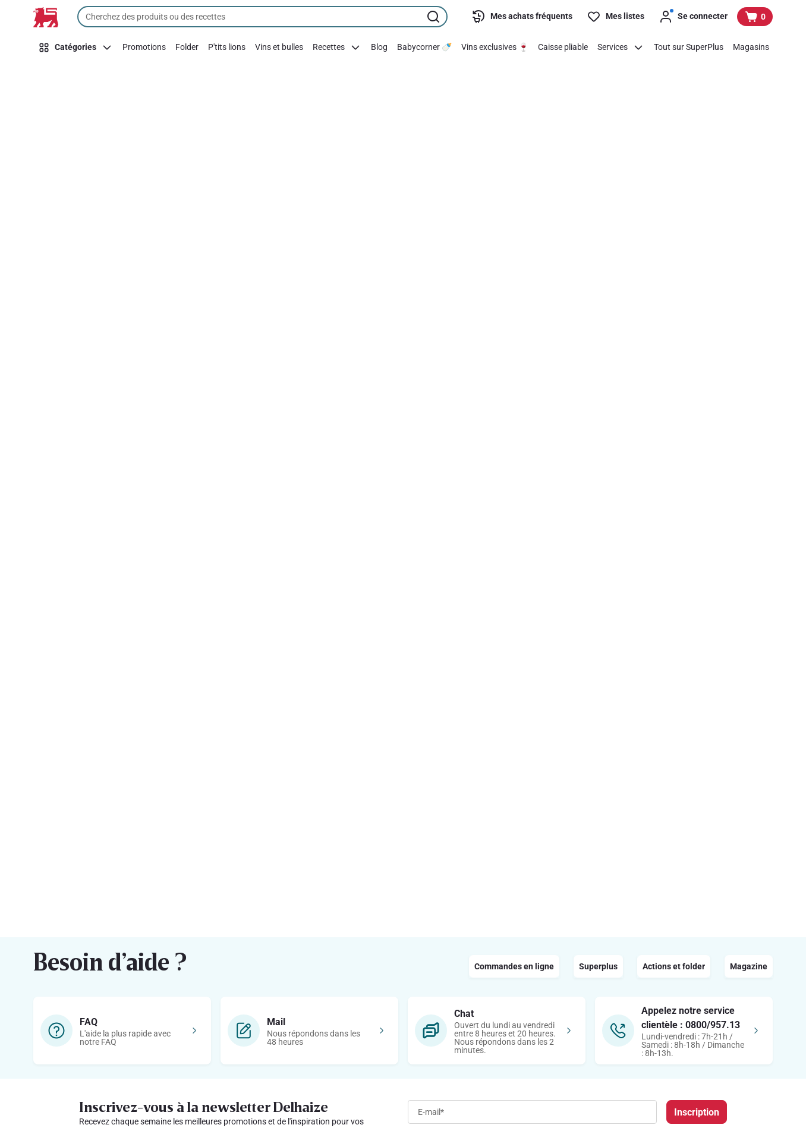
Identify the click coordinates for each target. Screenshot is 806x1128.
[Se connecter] (693, 17)
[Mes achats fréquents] (522, 17)
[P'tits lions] (226, 47)
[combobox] (262, 16)
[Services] (621, 47)
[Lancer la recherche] (434, 16)
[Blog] (379, 47)
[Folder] (187, 47)
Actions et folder (674, 966)
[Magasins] (751, 47)
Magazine (748, 966)
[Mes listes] (615, 17)
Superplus (598, 966)
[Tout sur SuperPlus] (688, 47)
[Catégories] (75, 47)
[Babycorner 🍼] (424, 47)
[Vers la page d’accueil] (45, 17)
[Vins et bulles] (279, 47)
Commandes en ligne (514, 966)
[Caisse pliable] (563, 47)
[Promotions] (144, 47)
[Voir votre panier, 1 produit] (755, 16)
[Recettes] (337, 47)
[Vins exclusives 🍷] (494, 47)
